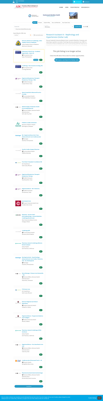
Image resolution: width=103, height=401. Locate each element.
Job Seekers (77, 2)
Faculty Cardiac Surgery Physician (30, 149)
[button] (85, 26)
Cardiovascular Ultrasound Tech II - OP (32, 360)
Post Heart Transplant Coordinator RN (32, 162)
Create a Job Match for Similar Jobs (67, 60)
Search (34, 22)
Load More (28, 386)
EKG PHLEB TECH (26, 201)
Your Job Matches (56, 22)
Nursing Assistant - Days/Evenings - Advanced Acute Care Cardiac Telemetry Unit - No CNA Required (32, 259)
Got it (99, 398)
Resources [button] (85, 7)
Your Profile (74, 7)
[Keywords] (29, 26)
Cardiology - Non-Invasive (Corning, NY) (32, 65)
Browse (40, 22)
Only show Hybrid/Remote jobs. (23, 29)
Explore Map (47, 22)
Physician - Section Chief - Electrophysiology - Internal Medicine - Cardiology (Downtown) (32, 216)
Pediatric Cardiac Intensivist (29, 122)
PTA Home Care (26, 289)
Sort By (16, 35)
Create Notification (38, 35)
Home (61, 7)
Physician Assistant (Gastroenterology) (32, 373)
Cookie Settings (92, 398)
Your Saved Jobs (66, 22)
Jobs (66, 7)
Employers (86, 2)
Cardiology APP (26, 230)
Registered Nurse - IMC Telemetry (30, 188)
